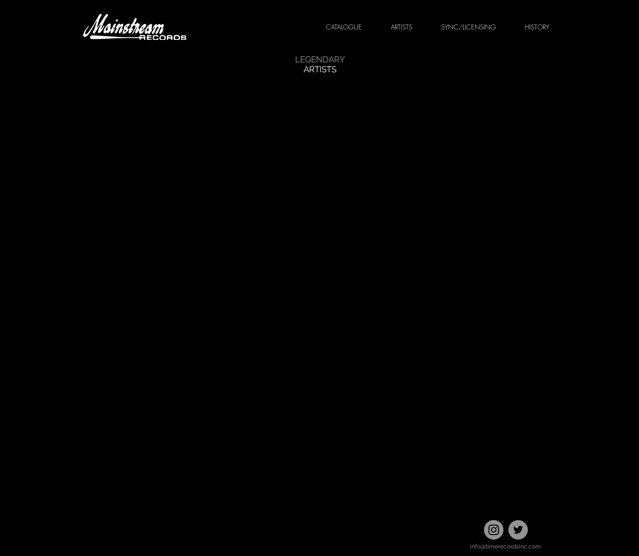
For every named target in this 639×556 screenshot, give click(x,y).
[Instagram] (493, 530)
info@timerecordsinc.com (505, 546)
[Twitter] (518, 530)
